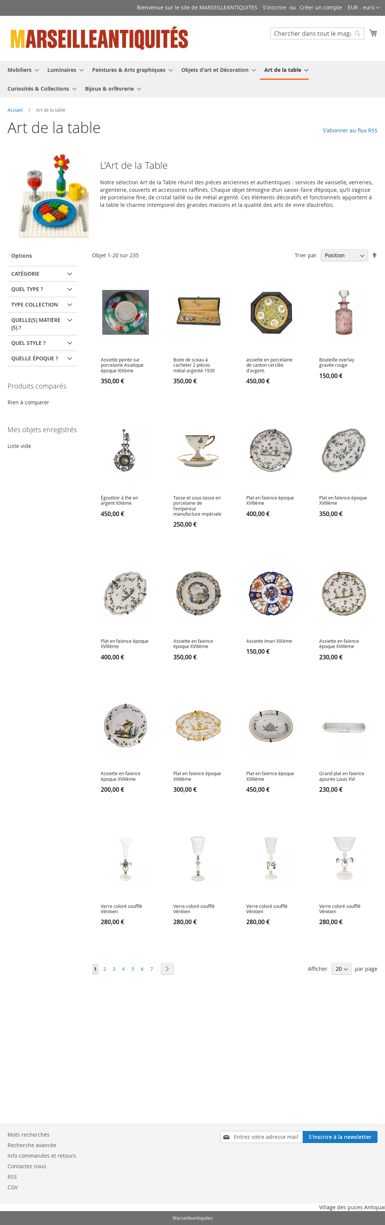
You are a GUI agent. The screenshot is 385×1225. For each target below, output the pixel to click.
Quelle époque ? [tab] (34, 358)
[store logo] (100, 38)
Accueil (16, 110)
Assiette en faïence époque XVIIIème (193, 643)
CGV (13, 1187)
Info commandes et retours (42, 1155)
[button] (364, 8)
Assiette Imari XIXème (269, 641)
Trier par (306, 255)
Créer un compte (321, 7)
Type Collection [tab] (34, 304)
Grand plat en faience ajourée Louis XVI (341, 776)
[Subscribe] (340, 1137)
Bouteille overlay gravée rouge (336, 362)
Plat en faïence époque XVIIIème (270, 500)
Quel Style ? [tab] (28, 342)
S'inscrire (274, 7)
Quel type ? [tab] (27, 289)
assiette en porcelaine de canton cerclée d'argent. (269, 365)
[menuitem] (21, 70)
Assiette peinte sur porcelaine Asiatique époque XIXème (122, 365)
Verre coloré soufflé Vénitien (121, 908)
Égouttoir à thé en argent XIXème (119, 500)
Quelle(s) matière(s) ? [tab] (36, 323)
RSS (12, 1176)
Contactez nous (27, 1166)
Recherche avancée (32, 1145)
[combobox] (317, 33)
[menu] (192, 79)
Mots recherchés (29, 1134)
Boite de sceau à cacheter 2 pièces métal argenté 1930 (194, 365)
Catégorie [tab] (25, 273)
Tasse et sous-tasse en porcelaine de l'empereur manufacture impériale (197, 506)
